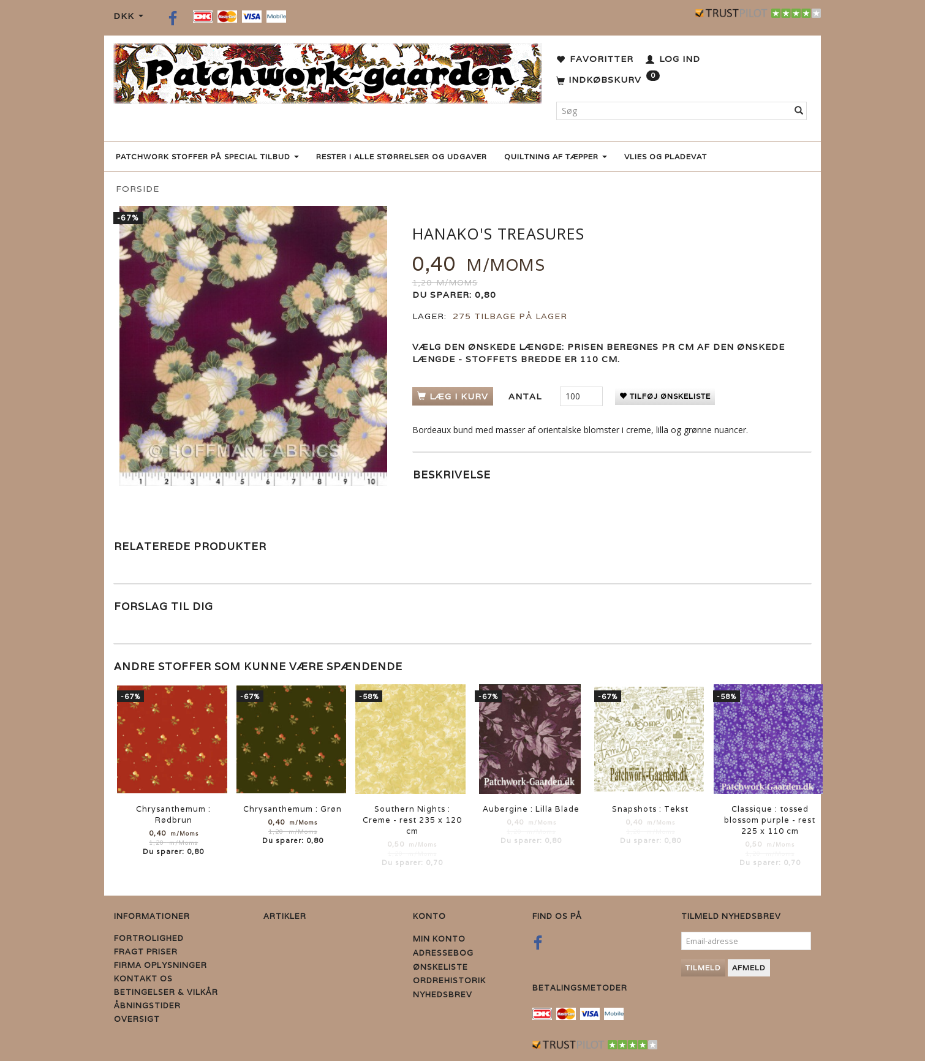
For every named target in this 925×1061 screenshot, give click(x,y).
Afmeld (749, 967)
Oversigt (137, 1019)
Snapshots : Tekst (650, 809)
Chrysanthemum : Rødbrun (173, 814)
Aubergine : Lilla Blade (531, 809)
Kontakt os (143, 978)
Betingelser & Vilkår (166, 992)
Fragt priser (146, 951)
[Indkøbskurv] (608, 80)
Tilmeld (703, 967)
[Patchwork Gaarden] (327, 70)
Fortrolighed (149, 938)
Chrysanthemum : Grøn (292, 809)
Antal (526, 396)
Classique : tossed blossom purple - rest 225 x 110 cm (769, 820)
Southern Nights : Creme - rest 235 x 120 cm (412, 820)
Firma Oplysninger (160, 965)
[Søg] (799, 111)
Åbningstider (147, 1005)
